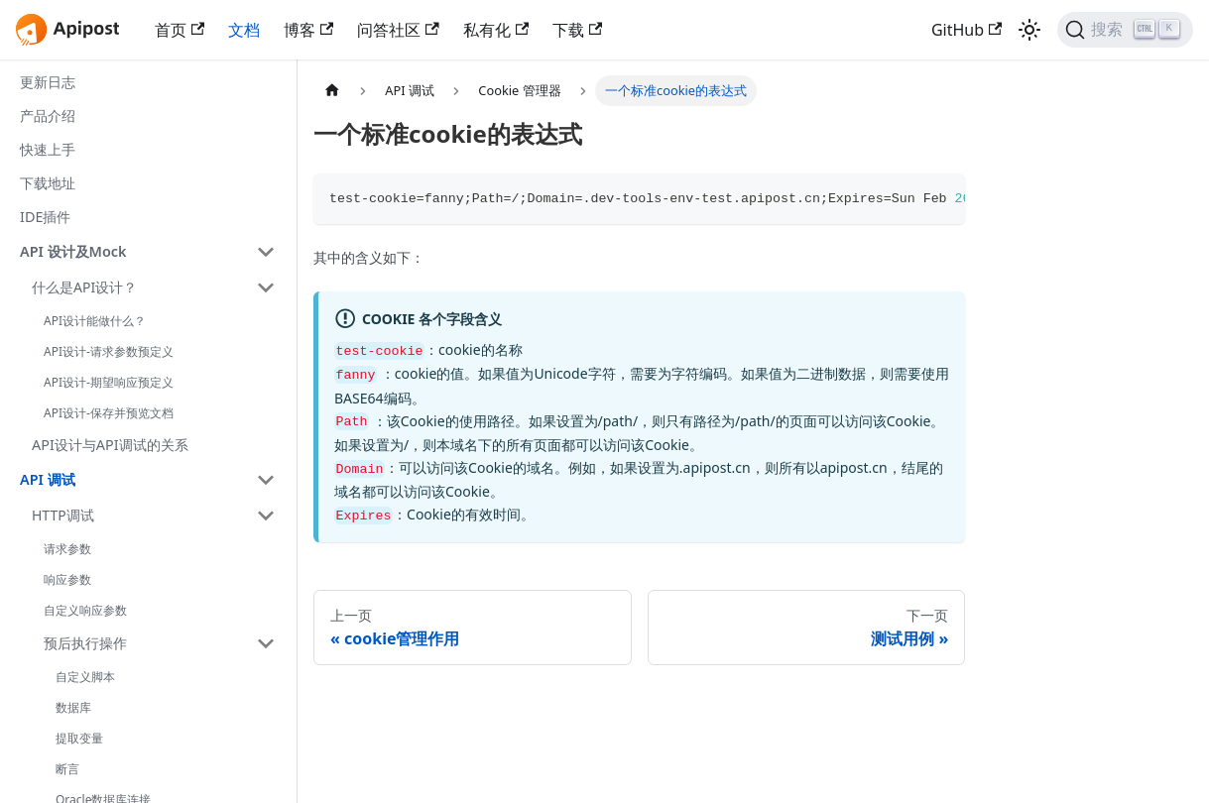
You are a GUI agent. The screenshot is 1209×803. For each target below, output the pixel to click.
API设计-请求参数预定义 (109, 351)
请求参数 (67, 548)
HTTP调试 (63, 515)
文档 (244, 30)
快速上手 (47, 149)
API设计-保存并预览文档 (109, 412)
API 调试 (47, 479)
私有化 (496, 30)
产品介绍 (47, 115)
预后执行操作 (85, 642)
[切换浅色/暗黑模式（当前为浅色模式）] (1029, 30)
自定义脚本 (85, 676)
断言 (67, 768)
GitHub (966, 30)
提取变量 (79, 738)
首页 (179, 30)
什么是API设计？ (84, 287)
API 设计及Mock (73, 251)
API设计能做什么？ (95, 320)
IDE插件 (45, 216)
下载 (577, 30)
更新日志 (47, 81)
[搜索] (1125, 30)
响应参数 (67, 579)
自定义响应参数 (85, 610)
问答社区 (397, 30)
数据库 (73, 707)
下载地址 (47, 182)
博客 (308, 30)
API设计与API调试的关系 (110, 444)
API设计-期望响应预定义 (109, 382)
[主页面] (332, 90)
